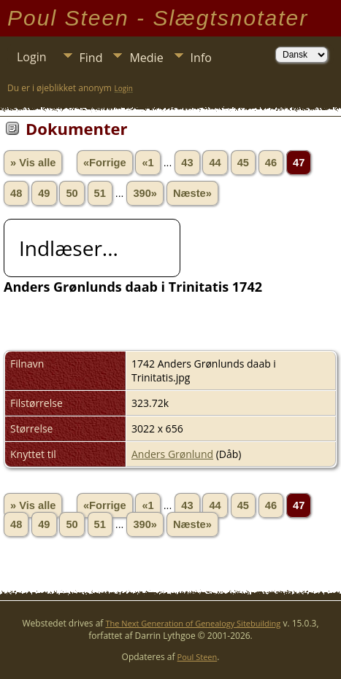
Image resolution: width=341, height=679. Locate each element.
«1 (147, 162)
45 (243, 162)
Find (91, 58)
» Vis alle (32, 162)
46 (271, 162)
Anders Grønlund (172, 454)
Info (201, 58)
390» (145, 193)
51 (100, 193)
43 (187, 162)
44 (215, 162)
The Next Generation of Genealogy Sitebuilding (193, 623)
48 (16, 193)
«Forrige (104, 162)
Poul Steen (197, 656)
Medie (146, 58)
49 (44, 193)
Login (32, 57)
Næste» (192, 193)
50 (71, 193)
